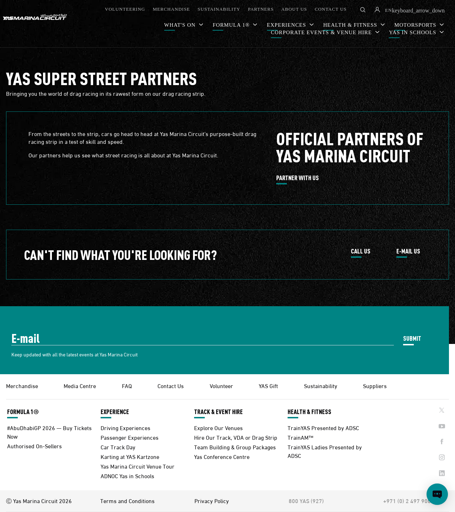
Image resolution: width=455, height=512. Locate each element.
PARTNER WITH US (297, 178)
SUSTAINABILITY (219, 9)
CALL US (360, 251)
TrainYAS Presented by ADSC (323, 427)
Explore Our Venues (218, 427)
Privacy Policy (211, 501)
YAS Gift (268, 385)
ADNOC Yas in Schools (127, 475)
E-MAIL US (408, 251)
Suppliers (375, 385)
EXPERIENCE (115, 411)
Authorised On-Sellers (34, 446)
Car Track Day (118, 447)
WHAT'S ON (180, 25)
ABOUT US (294, 9)
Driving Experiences (125, 427)
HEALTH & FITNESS (309, 411)
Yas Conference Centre (222, 456)
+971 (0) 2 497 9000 (408, 501)
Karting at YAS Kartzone (130, 456)
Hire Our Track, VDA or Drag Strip (235, 437)
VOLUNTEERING (125, 9)
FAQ (127, 385)
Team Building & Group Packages (235, 447)
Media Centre (80, 385)
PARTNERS (261, 9)
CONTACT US (331, 9)
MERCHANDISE (171, 9)
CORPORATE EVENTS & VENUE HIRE (322, 32)
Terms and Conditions (127, 501)
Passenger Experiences (130, 437)
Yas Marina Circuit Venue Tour (138, 466)
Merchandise (22, 385)
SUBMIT (412, 338)
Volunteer (221, 385)
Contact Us (170, 385)
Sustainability (320, 385)
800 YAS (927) (306, 501)
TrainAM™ (300, 437)
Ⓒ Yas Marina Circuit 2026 (39, 501)
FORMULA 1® (232, 25)
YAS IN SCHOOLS (413, 32)
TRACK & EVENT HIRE (218, 411)
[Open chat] (437, 494)
